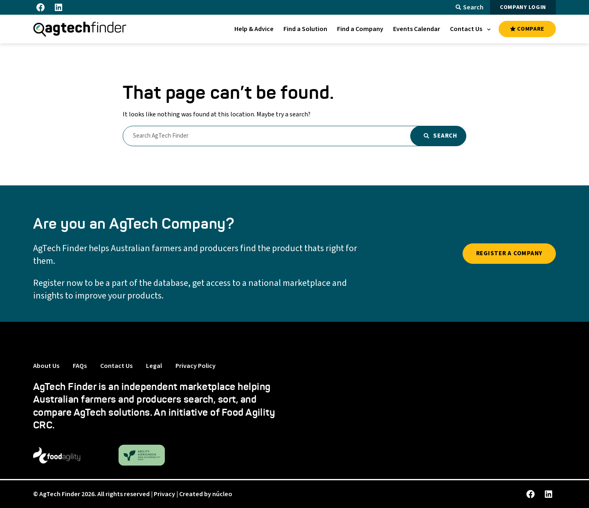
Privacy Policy (195, 365)
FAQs (80, 365)
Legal (154, 365)
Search (469, 7)
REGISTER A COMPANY (509, 253)
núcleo (222, 494)
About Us (46, 365)
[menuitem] (254, 29)
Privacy (164, 494)
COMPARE (527, 29)
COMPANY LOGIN (523, 7)
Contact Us (116, 365)
